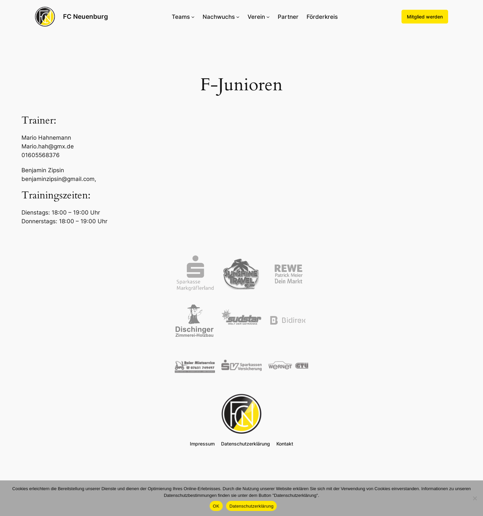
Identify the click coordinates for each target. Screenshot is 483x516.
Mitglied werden (425, 16)
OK (216, 506)
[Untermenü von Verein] (268, 16)
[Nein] (474, 498)
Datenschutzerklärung (251, 506)
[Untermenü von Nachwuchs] (237, 16)
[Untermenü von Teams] (193, 16)
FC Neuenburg (85, 16)
